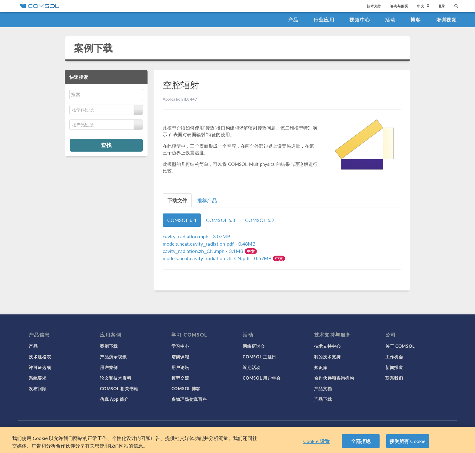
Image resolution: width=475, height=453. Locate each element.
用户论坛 (180, 367)
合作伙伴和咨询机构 (334, 378)
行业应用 (324, 19)
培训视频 (446, 19)
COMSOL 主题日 (259, 357)
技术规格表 (40, 357)
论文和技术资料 (115, 378)
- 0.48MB (209, 243)
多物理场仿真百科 (189, 399)
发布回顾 (38, 388)
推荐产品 (207, 200)
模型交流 (180, 378)
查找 (106, 145)
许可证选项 (40, 367)
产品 (293, 19)
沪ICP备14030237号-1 (252, 428)
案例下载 (93, 47)
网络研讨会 (254, 346)
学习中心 (180, 346)
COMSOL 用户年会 (262, 378)
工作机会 (394, 357)
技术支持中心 (327, 346)
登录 (442, 6)
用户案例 (109, 367)
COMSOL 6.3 (220, 219)
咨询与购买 (399, 6)
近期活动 (252, 367)
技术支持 (374, 6)
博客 (415, 19)
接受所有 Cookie (408, 443)
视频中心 (359, 19)
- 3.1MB (204, 250)
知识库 (320, 367)
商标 (187, 428)
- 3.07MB (196, 236)
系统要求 (38, 378)
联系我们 (394, 378)
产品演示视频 (113, 357)
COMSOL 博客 (186, 388)
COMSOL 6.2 (259, 219)
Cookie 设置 (316, 443)
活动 (390, 19)
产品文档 (323, 388)
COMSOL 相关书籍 (119, 388)
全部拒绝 (360, 443)
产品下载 (323, 399)
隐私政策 (171, 428)
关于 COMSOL (399, 346)
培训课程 (180, 357)
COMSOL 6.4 (182, 219)
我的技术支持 (327, 357)
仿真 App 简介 (114, 399)
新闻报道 (394, 367)
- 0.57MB (218, 258)
